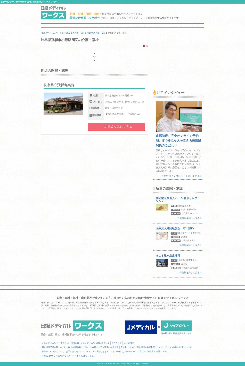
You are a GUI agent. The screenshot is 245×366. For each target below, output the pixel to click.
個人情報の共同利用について (150, 347)
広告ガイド (116, 343)
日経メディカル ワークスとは (55, 343)
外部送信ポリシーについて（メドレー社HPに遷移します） (69, 356)
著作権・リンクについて (53, 351)
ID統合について (127, 347)
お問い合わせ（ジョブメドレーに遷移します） (87, 351)
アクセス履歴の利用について (178, 347)
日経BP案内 (129, 343)
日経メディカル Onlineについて (95, 343)
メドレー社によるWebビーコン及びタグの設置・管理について (139, 351)
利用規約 (75, 343)
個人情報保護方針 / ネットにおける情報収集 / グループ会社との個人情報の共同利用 (80, 347)
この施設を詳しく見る (116, 127)
